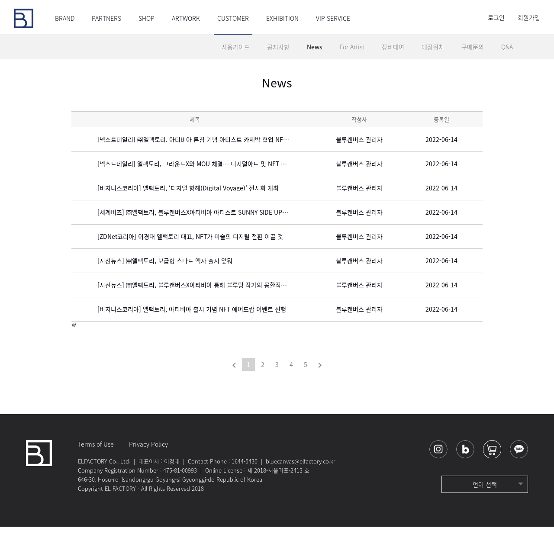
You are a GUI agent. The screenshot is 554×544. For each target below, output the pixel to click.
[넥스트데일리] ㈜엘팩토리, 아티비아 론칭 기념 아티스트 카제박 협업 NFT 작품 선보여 (207, 157)
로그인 (496, 17)
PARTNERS (106, 18)
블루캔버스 (23, 18)
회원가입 (529, 17)
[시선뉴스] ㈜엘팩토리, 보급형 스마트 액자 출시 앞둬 (164, 278)
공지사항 (278, 46)
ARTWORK (186, 18)
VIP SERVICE (333, 18)
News (314, 46)
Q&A (507, 46)
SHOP (146, 18)
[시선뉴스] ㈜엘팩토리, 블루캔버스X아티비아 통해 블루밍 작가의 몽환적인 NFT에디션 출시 (207, 302)
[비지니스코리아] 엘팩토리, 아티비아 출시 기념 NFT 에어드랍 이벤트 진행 (191, 326)
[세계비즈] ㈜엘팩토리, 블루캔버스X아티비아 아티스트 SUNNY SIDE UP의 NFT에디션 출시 (207, 229)
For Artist (352, 46)
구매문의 (472, 46)
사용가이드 (236, 46)
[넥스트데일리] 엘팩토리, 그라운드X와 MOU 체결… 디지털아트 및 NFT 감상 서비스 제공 (207, 181)
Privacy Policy (148, 461)
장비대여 (393, 46)
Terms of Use (96, 461)
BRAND (64, 18)
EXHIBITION (282, 18)
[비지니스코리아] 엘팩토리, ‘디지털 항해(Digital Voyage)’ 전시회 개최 (188, 205)
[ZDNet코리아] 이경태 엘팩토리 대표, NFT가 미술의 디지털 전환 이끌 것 (190, 254)
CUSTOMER (233, 18)
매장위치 (433, 46)
